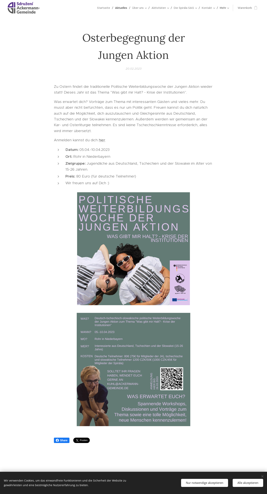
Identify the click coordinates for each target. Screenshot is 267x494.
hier (102, 140)
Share (62, 440)
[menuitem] (55, 8)
